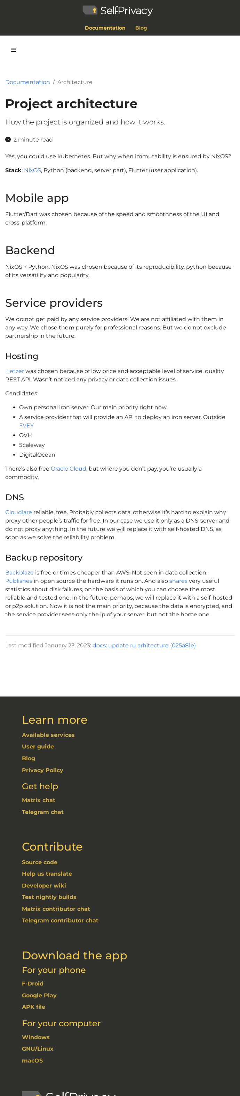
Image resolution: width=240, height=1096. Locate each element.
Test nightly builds (49, 897)
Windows (36, 1037)
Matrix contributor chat (56, 909)
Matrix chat (38, 800)
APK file (33, 1007)
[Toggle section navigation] (13, 50)
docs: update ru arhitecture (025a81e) (144, 645)
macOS (32, 1060)
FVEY (26, 425)
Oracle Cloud (68, 468)
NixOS (32, 170)
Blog (28, 758)
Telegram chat (43, 812)
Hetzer (14, 371)
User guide (38, 746)
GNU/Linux (38, 1048)
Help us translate (47, 873)
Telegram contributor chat (60, 920)
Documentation (27, 82)
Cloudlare (18, 512)
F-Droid (32, 983)
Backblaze (19, 572)
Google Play (39, 995)
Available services (48, 735)
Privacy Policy (42, 770)
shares (178, 581)
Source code (39, 862)
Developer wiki (44, 885)
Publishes (18, 581)
